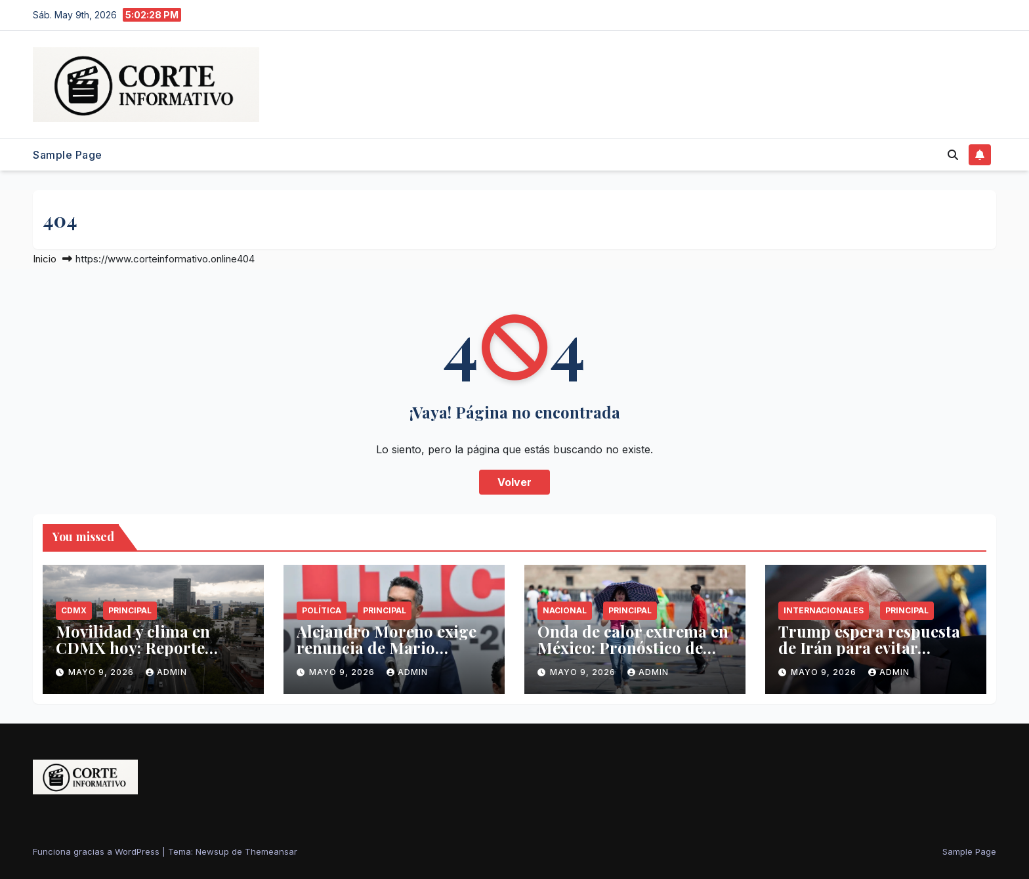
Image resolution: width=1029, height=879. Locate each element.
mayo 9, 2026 (102, 672)
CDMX (74, 610)
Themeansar (271, 851)
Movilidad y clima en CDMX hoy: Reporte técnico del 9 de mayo (136, 647)
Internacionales (824, 610)
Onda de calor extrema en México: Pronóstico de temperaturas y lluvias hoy (632, 656)
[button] (953, 154)
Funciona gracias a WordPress (97, 851)
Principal (130, 610)
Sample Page (67, 154)
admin (166, 672)
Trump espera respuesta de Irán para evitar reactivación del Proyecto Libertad (873, 656)
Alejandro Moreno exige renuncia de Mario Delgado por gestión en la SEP (392, 656)
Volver (514, 482)
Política (321, 610)
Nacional (565, 610)
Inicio (44, 259)
